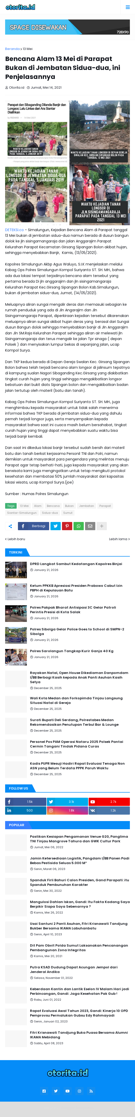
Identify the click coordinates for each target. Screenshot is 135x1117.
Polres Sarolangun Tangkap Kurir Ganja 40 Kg (71, 651)
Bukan (69, 506)
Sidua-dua (50, 513)
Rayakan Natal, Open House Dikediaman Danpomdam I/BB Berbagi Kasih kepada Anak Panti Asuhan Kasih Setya (79, 677)
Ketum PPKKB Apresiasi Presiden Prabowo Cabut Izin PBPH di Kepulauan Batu (76, 588)
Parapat (105, 506)
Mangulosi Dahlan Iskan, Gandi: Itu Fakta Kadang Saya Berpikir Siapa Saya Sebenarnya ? (80, 904)
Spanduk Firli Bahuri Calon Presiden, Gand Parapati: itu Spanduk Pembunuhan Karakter (79, 882)
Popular (16, 825)
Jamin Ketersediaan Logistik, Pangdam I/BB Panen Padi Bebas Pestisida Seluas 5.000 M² (79, 860)
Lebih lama (118, 539)
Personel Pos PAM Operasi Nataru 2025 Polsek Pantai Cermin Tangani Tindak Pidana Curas (76, 744)
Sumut (67, 513)
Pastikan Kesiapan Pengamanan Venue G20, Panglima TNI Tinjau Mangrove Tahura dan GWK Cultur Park (79, 839)
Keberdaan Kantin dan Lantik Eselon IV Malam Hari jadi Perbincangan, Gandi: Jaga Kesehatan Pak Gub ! (79, 991)
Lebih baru (16, 539)
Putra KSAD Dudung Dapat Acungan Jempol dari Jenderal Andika (74, 969)
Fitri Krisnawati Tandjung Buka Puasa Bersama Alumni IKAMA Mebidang (79, 1035)
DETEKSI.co (14, 229)
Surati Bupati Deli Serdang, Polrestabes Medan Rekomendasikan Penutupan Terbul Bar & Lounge (74, 722)
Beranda (12, 48)
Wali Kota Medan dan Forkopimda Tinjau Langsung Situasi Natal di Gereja (76, 700)
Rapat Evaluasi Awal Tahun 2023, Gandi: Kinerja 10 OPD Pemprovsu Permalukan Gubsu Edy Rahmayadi (79, 1013)
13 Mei (28, 48)
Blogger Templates (77, 1107)
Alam (37, 506)
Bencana (53, 506)
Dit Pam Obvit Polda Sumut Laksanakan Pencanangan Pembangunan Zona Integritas (79, 947)
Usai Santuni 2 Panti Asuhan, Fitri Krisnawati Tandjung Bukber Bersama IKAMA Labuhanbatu (79, 926)
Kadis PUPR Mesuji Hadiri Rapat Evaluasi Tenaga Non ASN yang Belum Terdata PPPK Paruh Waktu (77, 766)
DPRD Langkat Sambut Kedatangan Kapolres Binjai (76, 564)
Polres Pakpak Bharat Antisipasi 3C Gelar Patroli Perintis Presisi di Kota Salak (73, 609)
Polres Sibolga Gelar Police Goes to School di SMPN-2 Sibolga (77, 631)
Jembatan (86, 506)
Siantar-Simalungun (22, 513)
